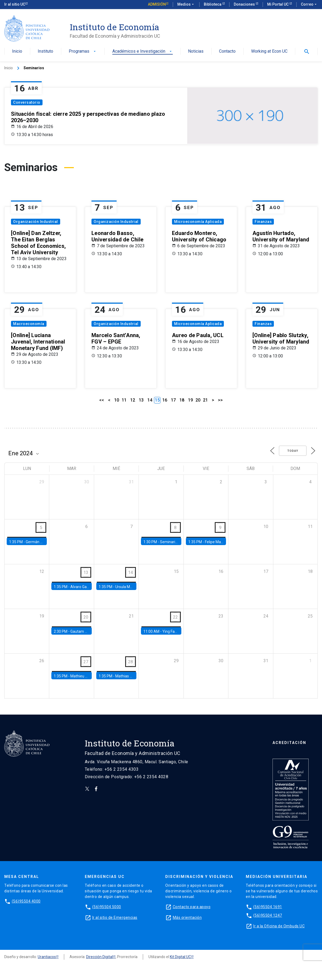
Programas (83, 51)
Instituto (45, 51)
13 (141, 400)
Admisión (157, 4)
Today (292, 451)
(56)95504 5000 (106, 907)
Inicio (17, 51)
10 (116, 400)
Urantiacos (47, 957)
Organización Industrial (35, 221)
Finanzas (263, 221)
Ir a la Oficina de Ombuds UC (279, 926)
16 (164, 400)
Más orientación (187, 917)
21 (205, 400)
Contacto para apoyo (192, 907)
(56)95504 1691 (267, 907)
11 (124, 400)
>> (220, 400)
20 (197, 400)
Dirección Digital (99, 957)
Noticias (196, 51)
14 (149, 400)
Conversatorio (26, 102)
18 (181, 400)
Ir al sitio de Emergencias (114, 917)
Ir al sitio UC (14, 4)
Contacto (227, 51)
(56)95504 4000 (26, 901)
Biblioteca (213, 4)
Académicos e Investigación (142, 51)
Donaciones (245, 4)
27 (85, 661)
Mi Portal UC (278, 4)
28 (130, 661)
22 (175, 617)
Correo (309, 4)
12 (132, 400)
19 (190, 400)
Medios (186, 4)
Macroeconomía (28, 324)
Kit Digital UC (180, 957)
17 (173, 400)
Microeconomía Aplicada (198, 221)
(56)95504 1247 (267, 915)
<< (101, 400)
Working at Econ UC (269, 51)
